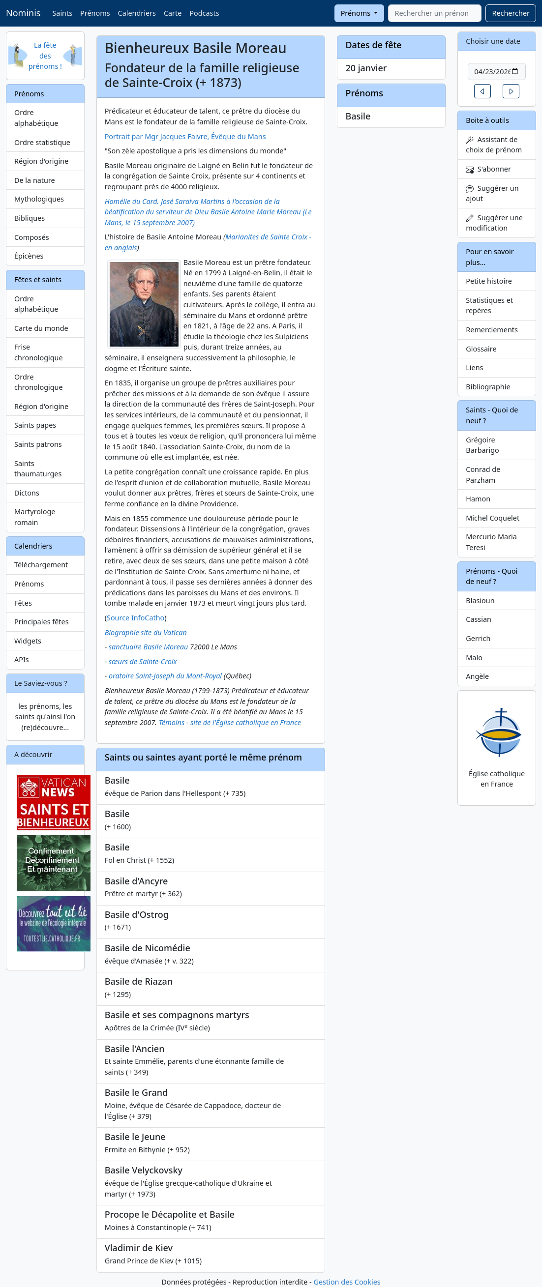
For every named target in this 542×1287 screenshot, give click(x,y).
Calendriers (137, 13)
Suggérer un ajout (492, 193)
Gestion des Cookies (346, 1282)
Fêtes (23, 603)
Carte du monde (41, 328)
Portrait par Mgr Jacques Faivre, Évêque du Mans (185, 136)
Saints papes (35, 425)
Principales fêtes (41, 621)
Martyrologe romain (34, 517)
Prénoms (95, 13)
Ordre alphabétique (36, 118)
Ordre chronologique (38, 382)
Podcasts (204, 13)
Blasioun (480, 600)
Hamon (478, 498)
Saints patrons (38, 444)
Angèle (477, 676)
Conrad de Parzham (483, 475)
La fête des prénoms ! (45, 55)
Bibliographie (488, 386)
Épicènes (29, 256)
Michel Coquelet (492, 518)
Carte (172, 13)
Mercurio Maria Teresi (491, 542)
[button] (482, 91)
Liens (474, 367)
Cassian (478, 619)
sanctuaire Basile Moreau (148, 646)
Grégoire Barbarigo (482, 445)
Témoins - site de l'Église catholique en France (230, 722)
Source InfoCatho (135, 617)
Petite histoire (489, 281)
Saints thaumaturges (37, 469)
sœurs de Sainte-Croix (143, 661)
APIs (21, 659)
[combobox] (435, 13)
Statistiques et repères (489, 305)
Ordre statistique (42, 142)
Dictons (26, 492)
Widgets (27, 640)
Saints (62, 13)
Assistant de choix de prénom (494, 145)
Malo (474, 657)
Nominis (23, 13)
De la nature (34, 180)
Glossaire (481, 348)
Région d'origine (41, 161)
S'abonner (488, 169)
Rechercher (511, 13)
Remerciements (492, 329)
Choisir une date (493, 41)
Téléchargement (41, 564)
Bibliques (29, 218)
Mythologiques (39, 199)
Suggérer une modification (494, 223)
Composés (31, 237)
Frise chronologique (38, 352)
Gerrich (478, 638)
